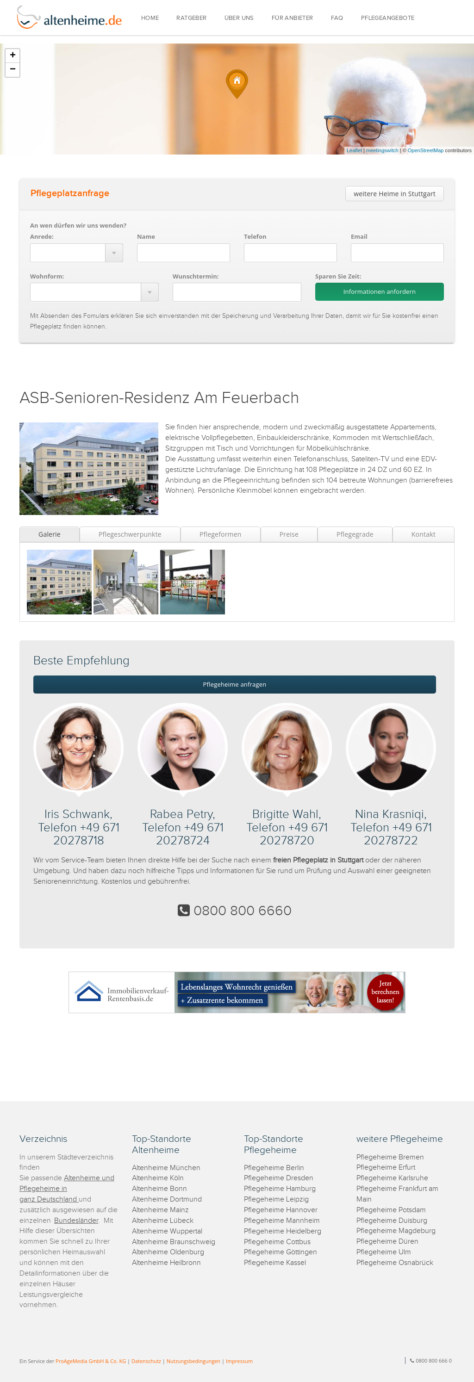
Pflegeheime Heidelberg (282, 1231)
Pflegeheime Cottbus (277, 1242)
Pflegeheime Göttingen (280, 1252)
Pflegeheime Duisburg (391, 1220)
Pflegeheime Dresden (278, 1178)
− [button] (13, 70)
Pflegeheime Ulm (383, 1252)
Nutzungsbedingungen (193, 1360)
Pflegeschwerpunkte (130, 534)
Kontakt (424, 534)
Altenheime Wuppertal (167, 1231)
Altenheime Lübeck (162, 1220)
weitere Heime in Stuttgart (395, 193)
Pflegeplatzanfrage (70, 193)
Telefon (255, 236)
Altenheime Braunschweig (173, 1242)
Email (359, 236)
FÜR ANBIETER (292, 18)
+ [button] (13, 56)
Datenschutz (146, 1360)
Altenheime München (166, 1168)
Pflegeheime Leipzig (276, 1199)
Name (146, 236)
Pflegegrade (355, 534)
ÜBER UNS (239, 18)
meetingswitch (382, 150)
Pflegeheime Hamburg (280, 1188)
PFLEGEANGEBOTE (388, 18)
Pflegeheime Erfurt (385, 1167)
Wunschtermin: (196, 276)
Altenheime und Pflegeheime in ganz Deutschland (66, 1189)
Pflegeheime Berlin (274, 1168)
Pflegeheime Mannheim (282, 1220)
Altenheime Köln (158, 1178)
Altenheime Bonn (159, 1188)
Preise (289, 534)
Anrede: (42, 236)
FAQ (337, 18)
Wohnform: (47, 276)
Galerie (49, 534)
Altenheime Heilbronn (166, 1262)
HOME (150, 18)
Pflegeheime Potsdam (391, 1210)
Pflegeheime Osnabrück (394, 1262)
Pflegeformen (221, 534)
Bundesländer (76, 1220)
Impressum (239, 1360)
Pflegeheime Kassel (275, 1262)
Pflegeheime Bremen (390, 1157)
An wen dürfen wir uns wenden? (78, 225)
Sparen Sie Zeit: (338, 276)
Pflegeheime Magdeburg (396, 1231)
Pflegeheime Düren (387, 1241)
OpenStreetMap (426, 150)
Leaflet (354, 150)
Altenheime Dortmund (167, 1199)
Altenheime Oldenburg (168, 1252)
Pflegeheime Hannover (281, 1210)
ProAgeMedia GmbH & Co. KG (91, 1360)
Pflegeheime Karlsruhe (392, 1178)
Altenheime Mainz (160, 1210)
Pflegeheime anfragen (235, 684)
